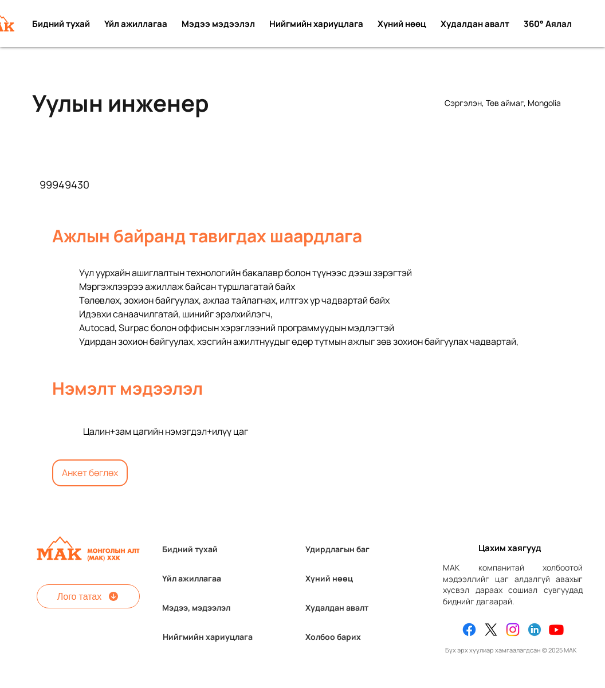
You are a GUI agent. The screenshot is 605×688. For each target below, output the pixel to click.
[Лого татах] (88, 596)
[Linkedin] (534, 629)
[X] (491, 629)
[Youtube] (556, 629)
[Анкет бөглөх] (90, 472)
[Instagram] (512, 629)
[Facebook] (469, 629)
